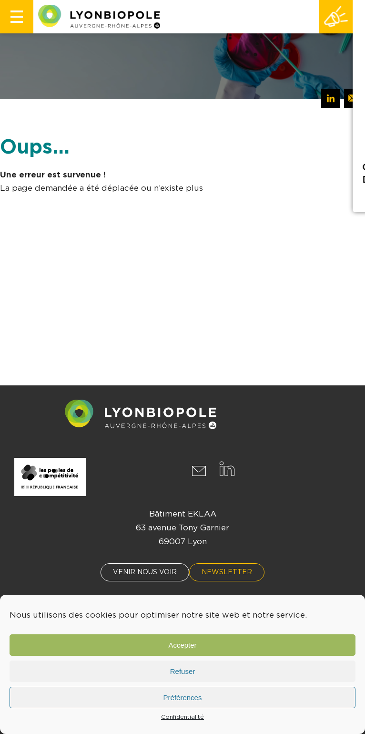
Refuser (182, 671)
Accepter (182, 645)
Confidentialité (182, 717)
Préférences (182, 697)
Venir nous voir (145, 572)
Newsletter (227, 572)
